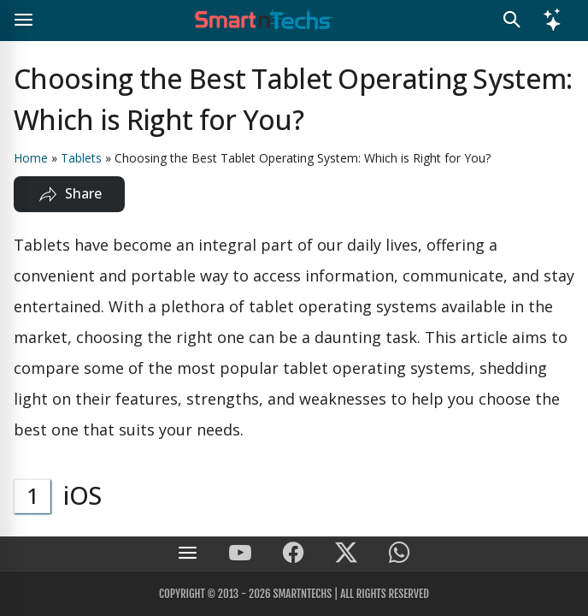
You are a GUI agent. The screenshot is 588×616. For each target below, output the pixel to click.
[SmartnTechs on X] (346, 554)
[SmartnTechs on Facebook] (293, 554)
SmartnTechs (302, 594)
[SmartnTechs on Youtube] (240, 554)
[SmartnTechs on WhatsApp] (399, 554)
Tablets (81, 158)
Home (31, 158)
